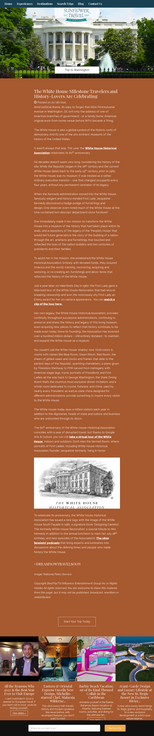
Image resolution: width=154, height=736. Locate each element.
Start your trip (115, 728)
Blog (81, 4)
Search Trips (65, 4)
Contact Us (95, 4)
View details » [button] (19, 713)
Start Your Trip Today (77, 621)
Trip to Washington (77, 69)
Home (8, 4)
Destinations (45, 4)
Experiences (24, 4)
